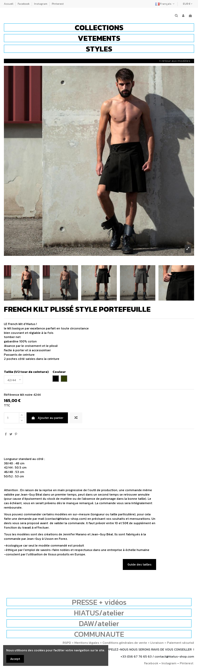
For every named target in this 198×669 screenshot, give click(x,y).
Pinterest (58, 4)
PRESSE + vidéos (99, 602)
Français (165, 4)
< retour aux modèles (174, 61)
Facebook (24, 4)
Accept (15, 659)
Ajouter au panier (47, 417)
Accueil (9, 4)
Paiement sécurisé (180, 642)
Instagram (41, 4)
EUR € (188, 4)
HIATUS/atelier (99, 612)
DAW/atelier (99, 623)
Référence (11, 395)
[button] (99, 27)
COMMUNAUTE (99, 634)
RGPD (67, 642)
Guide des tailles (139, 564)
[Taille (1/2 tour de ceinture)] (13, 379)
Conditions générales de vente (125, 642)
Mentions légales (86, 642)
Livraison (157, 642)
